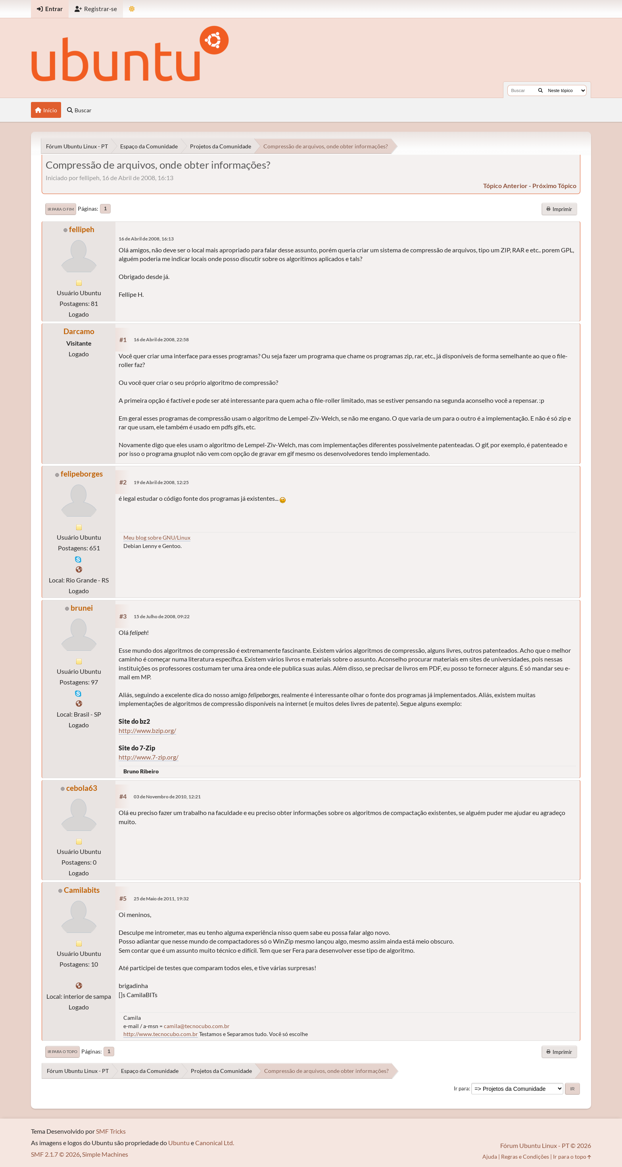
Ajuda (489, 1156)
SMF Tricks (111, 1131)
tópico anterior (505, 185)
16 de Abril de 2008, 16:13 (146, 238)
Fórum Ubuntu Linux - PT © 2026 (545, 1145)
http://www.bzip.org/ (147, 730)
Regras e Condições (525, 1156)
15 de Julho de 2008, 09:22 (162, 616)
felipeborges (82, 473)
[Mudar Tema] (132, 9)
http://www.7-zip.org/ (149, 757)
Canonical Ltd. (214, 1142)
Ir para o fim (61, 209)
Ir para (461, 1088)
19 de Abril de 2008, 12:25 (161, 482)
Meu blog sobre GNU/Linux (156, 537)
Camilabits (82, 889)
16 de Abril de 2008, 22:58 (161, 339)
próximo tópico (554, 185)
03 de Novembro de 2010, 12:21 (167, 796)
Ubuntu (179, 1142)
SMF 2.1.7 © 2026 (55, 1154)
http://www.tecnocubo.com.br (160, 1033)
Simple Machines (105, 1154)
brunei (82, 607)
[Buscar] (540, 90)
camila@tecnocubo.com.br (197, 1026)
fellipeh (81, 229)
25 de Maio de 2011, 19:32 (161, 898)
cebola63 (81, 787)
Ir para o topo (62, 1051)
